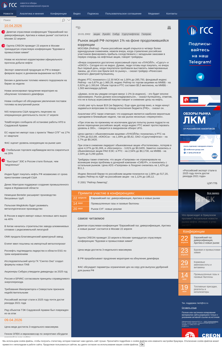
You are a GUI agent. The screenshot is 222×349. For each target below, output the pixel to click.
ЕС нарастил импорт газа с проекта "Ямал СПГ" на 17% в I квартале (37, 134)
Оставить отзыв (189, 308)
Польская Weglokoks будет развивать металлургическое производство (26, 207)
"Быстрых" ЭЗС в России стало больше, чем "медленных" (31, 163)
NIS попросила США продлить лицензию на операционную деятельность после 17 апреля (31, 113)
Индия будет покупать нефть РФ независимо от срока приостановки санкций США (35, 176)
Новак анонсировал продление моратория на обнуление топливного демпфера (30, 92)
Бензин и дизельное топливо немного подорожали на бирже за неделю (35, 82)
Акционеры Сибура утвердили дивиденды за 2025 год (35, 271)
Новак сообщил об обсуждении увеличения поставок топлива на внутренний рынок (35, 103)
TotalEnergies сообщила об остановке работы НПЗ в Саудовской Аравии (34, 124)
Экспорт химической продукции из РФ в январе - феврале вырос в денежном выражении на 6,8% (32, 71)
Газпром (146, 34)
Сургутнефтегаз (130, 34)
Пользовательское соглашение (165, 5)
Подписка (93, 13)
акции (97, 34)
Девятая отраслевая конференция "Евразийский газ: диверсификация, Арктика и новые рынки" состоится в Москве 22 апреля (36, 35)
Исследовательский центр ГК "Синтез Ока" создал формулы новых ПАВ (33, 263)
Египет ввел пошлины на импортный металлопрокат (35, 243)
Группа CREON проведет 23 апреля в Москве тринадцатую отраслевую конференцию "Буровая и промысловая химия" (34, 49)
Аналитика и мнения (32, 13)
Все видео (213, 193)
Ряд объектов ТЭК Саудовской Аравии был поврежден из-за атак (36, 312)
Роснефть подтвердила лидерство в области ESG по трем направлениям (35, 252)
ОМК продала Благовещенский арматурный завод (33, 236)
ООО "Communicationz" (211, 321)
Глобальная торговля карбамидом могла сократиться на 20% (36, 151)
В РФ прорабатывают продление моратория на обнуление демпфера (118, 258)
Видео (77, 13)
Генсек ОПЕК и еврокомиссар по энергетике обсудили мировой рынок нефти (36, 335)
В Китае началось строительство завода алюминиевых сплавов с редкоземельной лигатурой (36, 228)
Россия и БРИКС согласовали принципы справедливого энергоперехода (37, 280)
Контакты (213, 5)
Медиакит (195, 5)
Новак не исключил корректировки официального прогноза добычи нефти (33, 61)
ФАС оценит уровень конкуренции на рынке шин (32, 142)
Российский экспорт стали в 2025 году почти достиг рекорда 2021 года (34, 301)
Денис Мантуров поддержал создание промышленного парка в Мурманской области (36, 186)
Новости (8, 13)
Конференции (58, 13)
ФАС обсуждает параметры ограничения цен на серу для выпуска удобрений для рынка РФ (123, 269)
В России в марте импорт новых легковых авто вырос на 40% (35, 217)
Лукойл (106, 34)
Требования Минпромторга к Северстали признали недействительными (34, 291)
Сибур (116, 34)
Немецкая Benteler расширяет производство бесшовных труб (30, 196)
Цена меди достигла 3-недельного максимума (31, 326)
